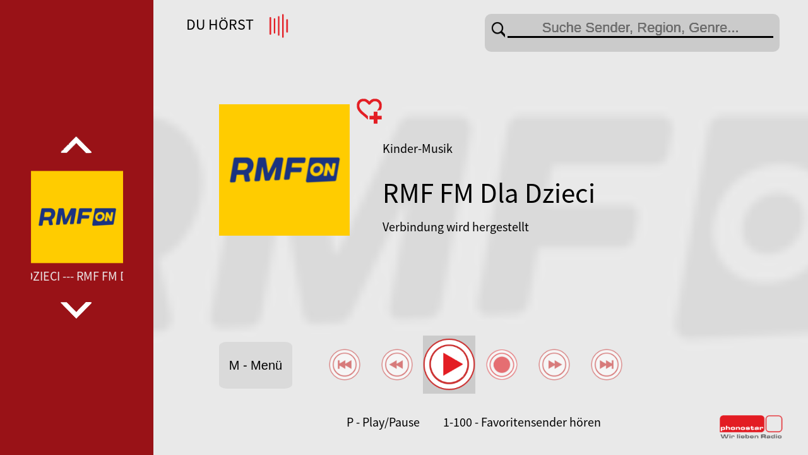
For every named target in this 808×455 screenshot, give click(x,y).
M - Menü (255, 365)
